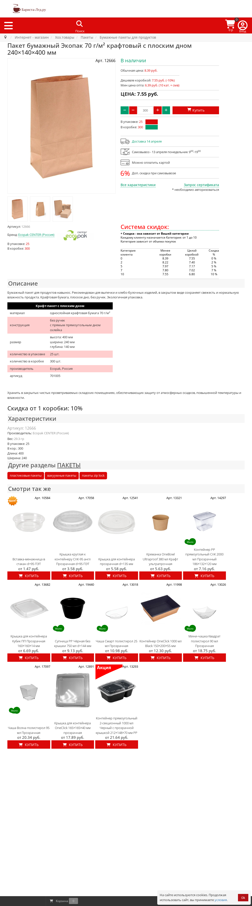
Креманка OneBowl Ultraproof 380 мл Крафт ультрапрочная (160, 559)
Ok (243, 898)
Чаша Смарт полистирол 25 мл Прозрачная (116, 643)
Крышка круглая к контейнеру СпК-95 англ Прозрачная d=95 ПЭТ (73, 559)
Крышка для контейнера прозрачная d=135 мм (116, 561)
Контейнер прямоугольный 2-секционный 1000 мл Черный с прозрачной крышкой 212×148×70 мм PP (116, 725)
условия (221, 900)
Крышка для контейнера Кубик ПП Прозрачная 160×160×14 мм (29, 641)
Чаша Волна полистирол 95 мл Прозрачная (28, 730)
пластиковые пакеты (26, 475)
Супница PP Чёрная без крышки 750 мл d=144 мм (72, 643)
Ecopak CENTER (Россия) (36, 234)
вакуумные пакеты (61, 475)
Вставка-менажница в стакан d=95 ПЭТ (29, 561)
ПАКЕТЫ (69, 465)
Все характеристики (138, 184)
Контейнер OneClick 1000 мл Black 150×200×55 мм (161, 643)
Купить (29, 575)
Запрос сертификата (201, 184)
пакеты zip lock (93, 475)
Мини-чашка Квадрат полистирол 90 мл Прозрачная (204, 641)
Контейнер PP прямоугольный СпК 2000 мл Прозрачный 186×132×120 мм (204, 556)
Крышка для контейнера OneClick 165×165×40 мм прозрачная (72, 728)
